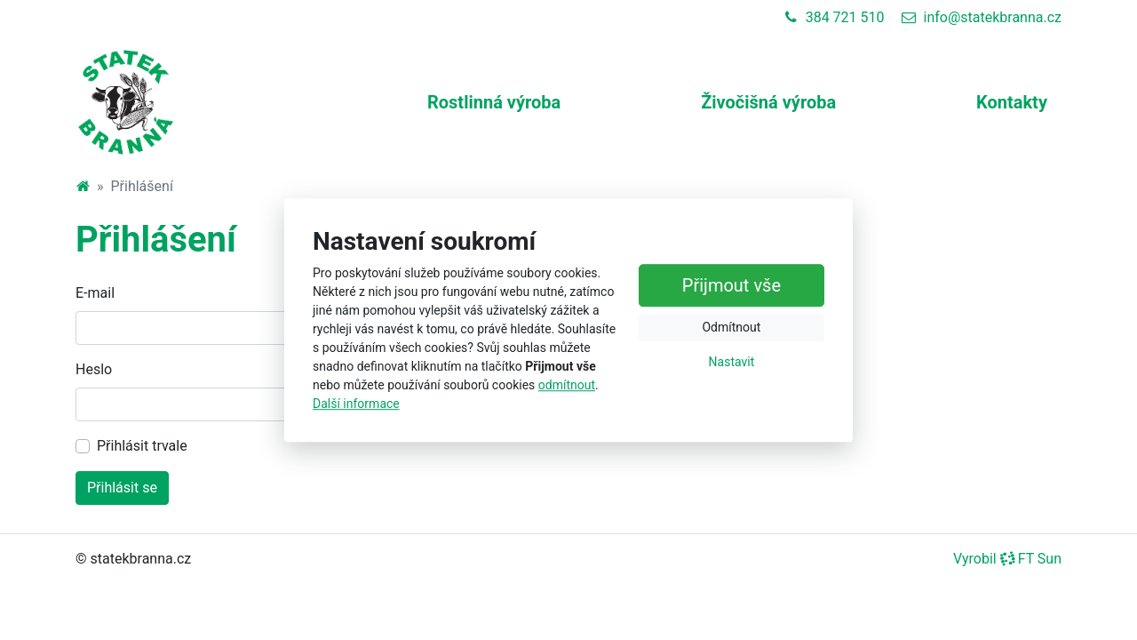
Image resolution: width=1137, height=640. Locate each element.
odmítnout (566, 385)
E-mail (95, 292)
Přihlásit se (122, 487)
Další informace (356, 403)
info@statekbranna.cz (981, 17)
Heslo (94, 369)
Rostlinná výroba (494, 102)
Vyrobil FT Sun (1007, 558)
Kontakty (1011, 102)
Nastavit (732, 362)
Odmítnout (731, 327)
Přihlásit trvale (142, 445)
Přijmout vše (731, 285)
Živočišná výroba (768, 102)
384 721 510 (834, 17)
